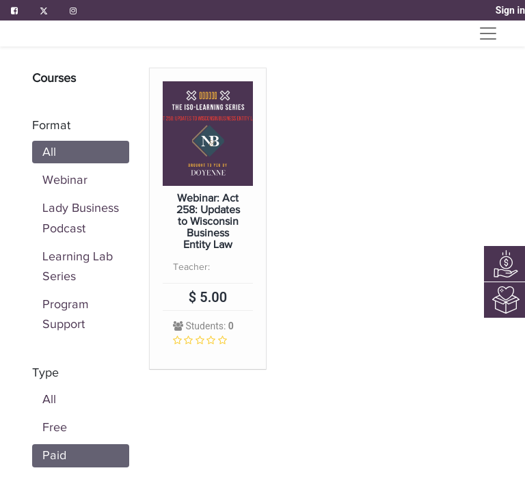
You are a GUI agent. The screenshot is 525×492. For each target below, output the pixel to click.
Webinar (65, 180)
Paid (54, 455)
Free (54, 427)
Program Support (65, 314)
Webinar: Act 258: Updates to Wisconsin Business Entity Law (208, 222)
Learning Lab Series (77, 266)
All (49, 152)
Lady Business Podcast (80, 217)
